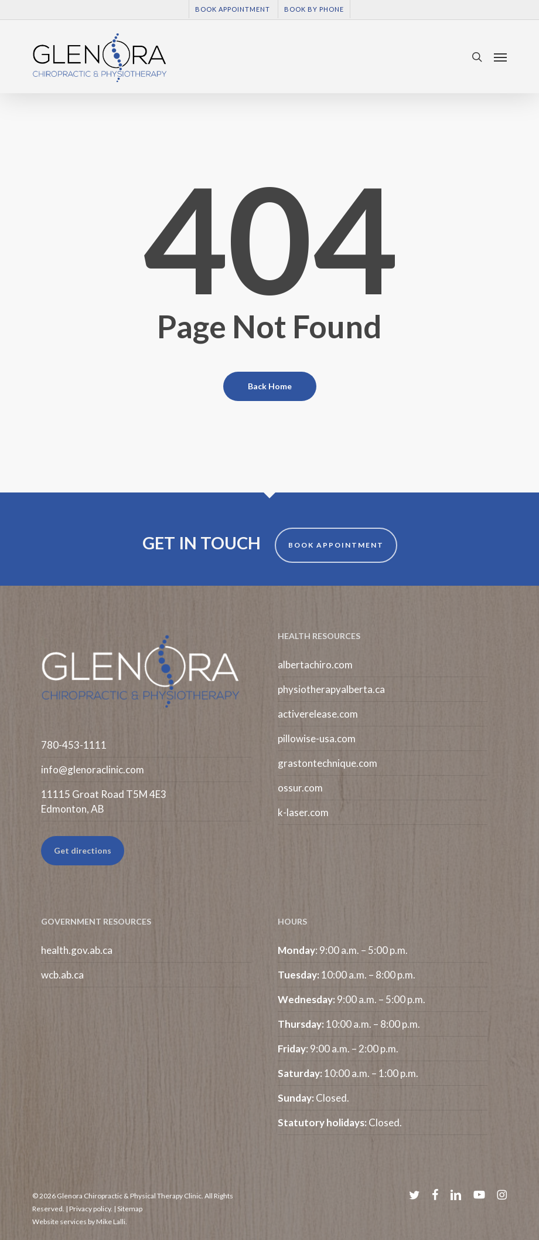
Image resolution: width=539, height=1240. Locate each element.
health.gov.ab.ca (76, 950)
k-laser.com (303, 812)
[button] (500, 57)
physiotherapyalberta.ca (331, 689)
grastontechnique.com (327, 763)
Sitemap (129, 1208)
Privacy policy (90, 1208)
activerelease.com (318, 714)
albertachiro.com (315, 664)
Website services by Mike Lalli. (79, 1221)
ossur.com (300, 788)
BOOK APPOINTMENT (336, 545)
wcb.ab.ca (62, 975)
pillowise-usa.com (317, 738)
